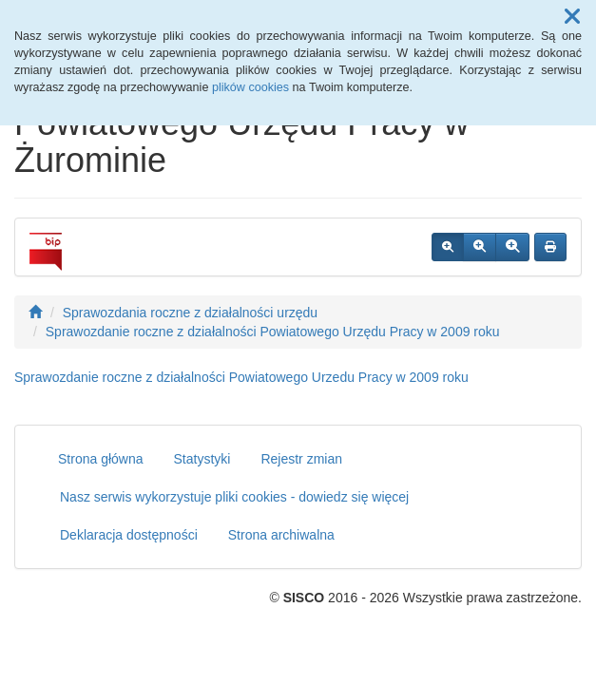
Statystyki (202, 458)
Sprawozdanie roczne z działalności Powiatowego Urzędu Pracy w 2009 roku (273, 331)
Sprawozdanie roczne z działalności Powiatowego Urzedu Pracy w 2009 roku (241, 377)
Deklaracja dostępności (129, 534)
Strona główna (101, 458)
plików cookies (250, 87)
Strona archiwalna (281, 534)
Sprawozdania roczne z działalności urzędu (190, 312)
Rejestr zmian (301, 458)
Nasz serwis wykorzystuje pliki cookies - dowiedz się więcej (234, 496)
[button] (572, 17)
